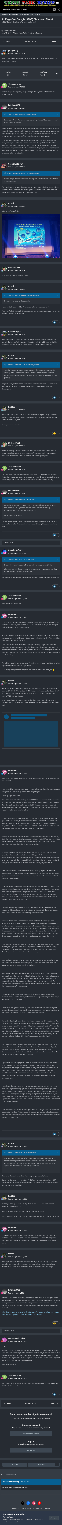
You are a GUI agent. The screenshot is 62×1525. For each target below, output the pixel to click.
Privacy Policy (26, 1509)
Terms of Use (8, 1517)
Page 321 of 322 (31, 41)
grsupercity (13, 50)
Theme (15, 1509)
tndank (11, 203)
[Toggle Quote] (5, 114)
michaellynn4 (14, 267)
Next (54, 41)
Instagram (37, 14)
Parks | (11, 14)
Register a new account (31, 1434)
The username (14, 84)
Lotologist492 (14, 105)
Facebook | (23, 14)
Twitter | (17, 14)
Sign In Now (31, 1450)
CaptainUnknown (15, 164)
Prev (8, 41)
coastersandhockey (16, 1338)
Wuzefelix (12, 614)
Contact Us (37, 1509)
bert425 (11, 407)
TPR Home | (5, 14)
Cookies (47, 1509)
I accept (53, 1518)
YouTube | (30, 14)
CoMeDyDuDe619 (16, 550)
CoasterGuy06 (14, 332)
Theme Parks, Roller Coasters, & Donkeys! (27, 33)
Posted (16, 53)
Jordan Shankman (10, 31)
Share (15, 1464)
